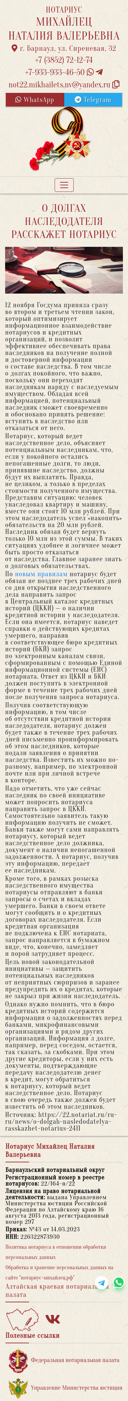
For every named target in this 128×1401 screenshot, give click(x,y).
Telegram (93, 100)
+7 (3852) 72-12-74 (64, 60)
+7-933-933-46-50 (64, 72)
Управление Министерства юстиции (66, 1388)
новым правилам (41, 574)
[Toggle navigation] (64, 185)
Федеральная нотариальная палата (64, 1360)
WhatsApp (34, 100)
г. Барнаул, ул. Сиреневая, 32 (64, 48)
